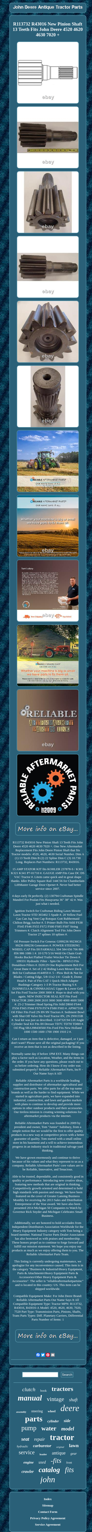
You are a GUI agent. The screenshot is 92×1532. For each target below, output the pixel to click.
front (69, 1462)
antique (59, 1452)
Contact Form (47, 1512)
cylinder (53, 1421)
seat (25, 1439)
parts (33, 1418)
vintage (55, 1399)
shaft (73, 1399)
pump (29, 1428)
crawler (28, 1471)
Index (48, 1499)
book (43, 1390)
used (42, 1462)
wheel (52, 1411)
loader (43, 1454)
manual (30, 1398)
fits (69, 1470)
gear (73, 1453)
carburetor (42, 1445)
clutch (29, 1389)
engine (29, 1462)
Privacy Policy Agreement (47, 1518)
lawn (74, 1445)
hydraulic (22, 1446)
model (67, 1429)
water (48, 1428)
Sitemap (47, 1505)
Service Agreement (47, 1524)
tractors (62, 1388)
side (67, 1420)
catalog (49, 1470)
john (47, 1479)
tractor (62, 1437)
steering (37, 1411)
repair (39, 1439)
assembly (21, 1411)
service (27, 1452)
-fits (56, 1460)
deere (69, 1408)
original (60, 1447)
